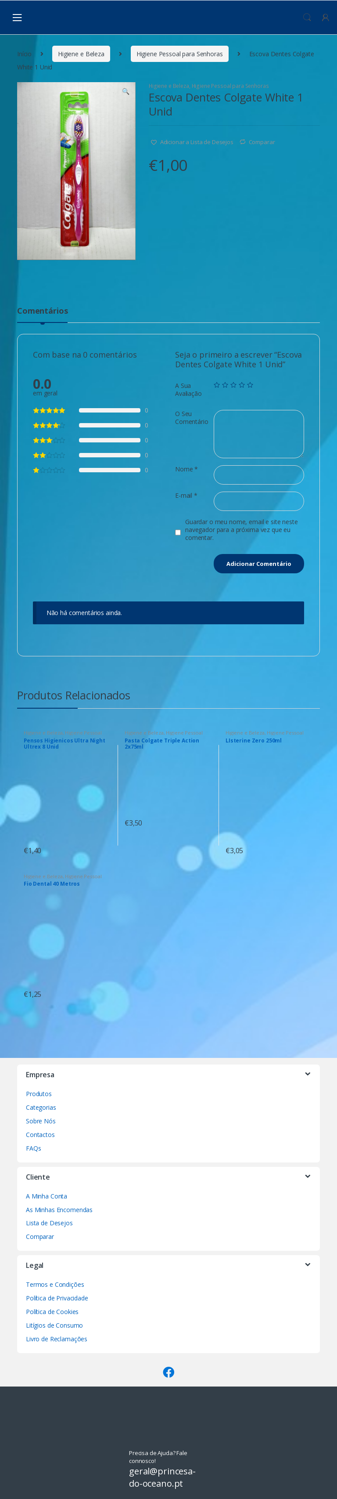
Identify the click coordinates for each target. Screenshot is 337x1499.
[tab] (42, 314)
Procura (307, 17)
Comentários (42, 311)
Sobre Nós (41, 1121)
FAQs (33, 1148)
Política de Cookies (52, 1311)
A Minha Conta (46, 1196)
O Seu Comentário (191, 418)
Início (24, 54)
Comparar (262, 142)
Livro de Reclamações (56, 1339)
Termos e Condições (55, 1284)
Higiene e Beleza (81, 54)
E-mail (186, 496)
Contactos (40, 1134)
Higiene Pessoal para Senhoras (179, 54)
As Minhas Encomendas (59, 1210)
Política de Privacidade (57, 1298)
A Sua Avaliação (188, 390)
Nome (186, 469)
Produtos (39, 1094)
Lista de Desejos (49, 1223)
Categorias (41, 1107)
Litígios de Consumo (54, 1325)
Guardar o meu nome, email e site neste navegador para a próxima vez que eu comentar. (241, 530)
